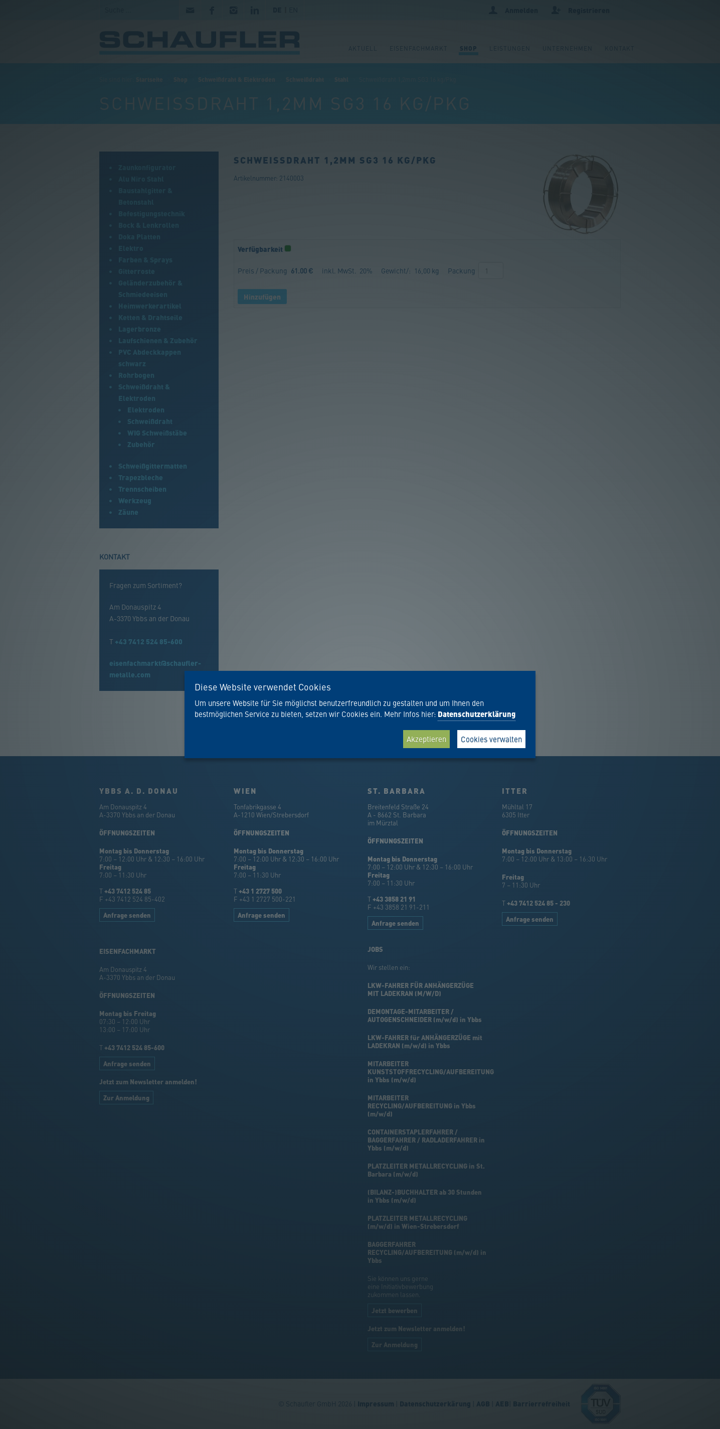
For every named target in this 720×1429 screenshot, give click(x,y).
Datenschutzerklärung (476, 714)
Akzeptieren (426, 739)
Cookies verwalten (491, 739)
